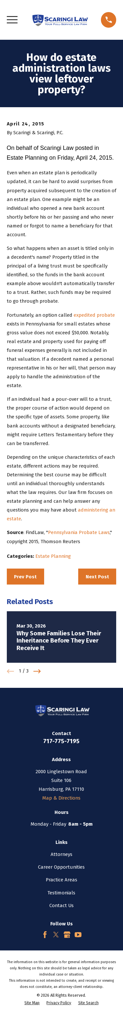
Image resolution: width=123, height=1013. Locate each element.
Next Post (97, 577)
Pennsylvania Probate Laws (79, 532)
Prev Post (25, 577)
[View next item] (37, 671)
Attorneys (61, 854)
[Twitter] (56, 934)
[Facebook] (45, 934)
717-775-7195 (61, 741)
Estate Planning (53, 556)
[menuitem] (32, 1003)
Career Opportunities (61, 867)
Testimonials (61, 893)
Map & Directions (61, 798)
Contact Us (61, 905)
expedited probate (94, 315)
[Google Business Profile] (67, 934)
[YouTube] (78, 934)
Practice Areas (61, 880)
